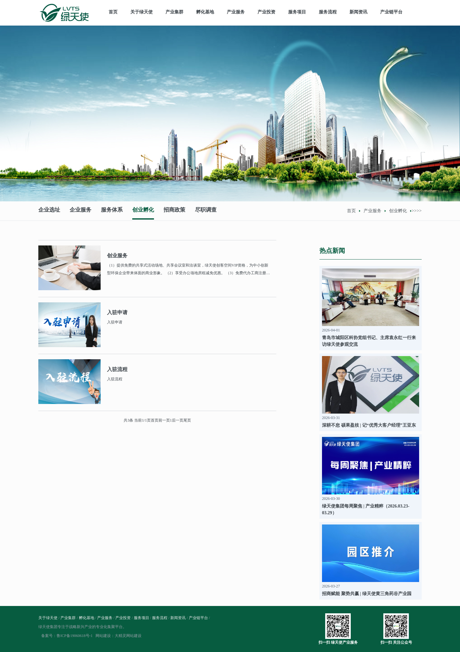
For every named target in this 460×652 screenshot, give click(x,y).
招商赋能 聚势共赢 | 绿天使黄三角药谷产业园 (366, 593)
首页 (113, 12)
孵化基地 (205, 12)
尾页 (187, 420)
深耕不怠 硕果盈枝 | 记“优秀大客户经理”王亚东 (369, 425)
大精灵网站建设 (128, 635)
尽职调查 (206, 211)
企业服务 (80, 211)
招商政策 (174, 211)
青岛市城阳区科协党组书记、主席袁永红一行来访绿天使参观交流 (369, 341)
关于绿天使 (141, 12)
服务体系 (112, 211)
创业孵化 (143, 211)
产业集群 (174, 12)
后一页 (177, 420)
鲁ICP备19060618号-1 (75, 635)
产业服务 (236, 12)
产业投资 (266, 12)
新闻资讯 (358, 12)
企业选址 (49, 211)
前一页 (164, 420)
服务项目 (297, 12)
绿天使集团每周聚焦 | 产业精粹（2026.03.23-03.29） (366, 509)
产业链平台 (391, 12)
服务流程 (328, 12)
